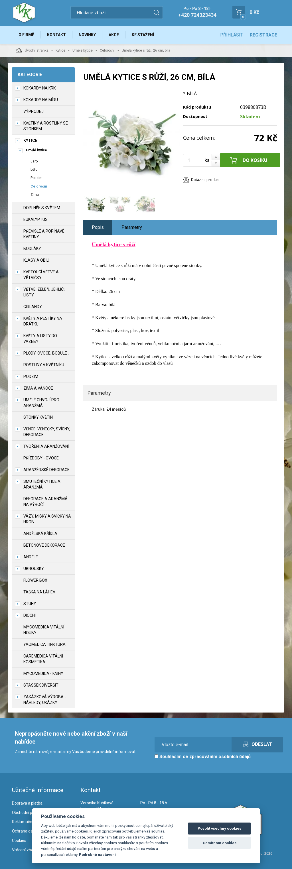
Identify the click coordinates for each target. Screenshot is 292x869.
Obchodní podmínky (30, 812)
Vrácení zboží (24, 850)
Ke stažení (143, 34)
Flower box (35, 580)
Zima (35, 195)
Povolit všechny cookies (219, 828)
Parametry (131, 227)
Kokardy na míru (40, 99)
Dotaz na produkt (205, 179)
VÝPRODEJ (33, 111)
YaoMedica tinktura (44, 644)
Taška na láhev (39, 592)
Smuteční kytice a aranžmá (41, 484)
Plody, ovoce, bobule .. (46, 353)
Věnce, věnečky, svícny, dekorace (46, 432)
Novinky (87, 34)
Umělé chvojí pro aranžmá (41, 403)
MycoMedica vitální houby (43, 630)
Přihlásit (231, 35)
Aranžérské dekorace (46, 469)
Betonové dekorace (44, 545)
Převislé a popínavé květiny (43, 234)
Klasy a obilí (36, 260)
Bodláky (32, 248)
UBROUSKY (33, 568)
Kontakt (56, 34)
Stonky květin (38, 417)
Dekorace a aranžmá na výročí (45, 501)
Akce (114, 34)
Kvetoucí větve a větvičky (41, 275)
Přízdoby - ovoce (41, 458)
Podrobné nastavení (97, 854)
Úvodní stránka (32, 50)
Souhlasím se (203, 756)
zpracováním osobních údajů (220, 756)
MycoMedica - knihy (43, 673)
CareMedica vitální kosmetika (43, 659)
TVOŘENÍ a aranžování (46, 446)
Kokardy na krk (39, 88)
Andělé (30, 557)
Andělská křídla (40, 533)
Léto (34, 170)
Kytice (60, 50)
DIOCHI (29, 615)
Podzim (36, 178)
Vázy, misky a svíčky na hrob (47, 519)
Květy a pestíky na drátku (42, 321)
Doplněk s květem (41, 207)
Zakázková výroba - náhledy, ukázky (44, 700)
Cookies (19, 840)
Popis (98, 227)
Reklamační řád (26, 821)
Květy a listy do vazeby (40, 338)
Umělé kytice (82, 50)
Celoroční (107, 50)
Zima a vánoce (38, 388)
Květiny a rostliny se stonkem (45, 126)
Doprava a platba (27, 803)
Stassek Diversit (40, 685)
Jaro (34, 161)
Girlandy (32, 306)
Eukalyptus (35, 219)
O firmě (26, 34)
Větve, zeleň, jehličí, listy (44, 292)
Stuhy (29, 603)
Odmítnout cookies (219, 843)
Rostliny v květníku (43, 365)
